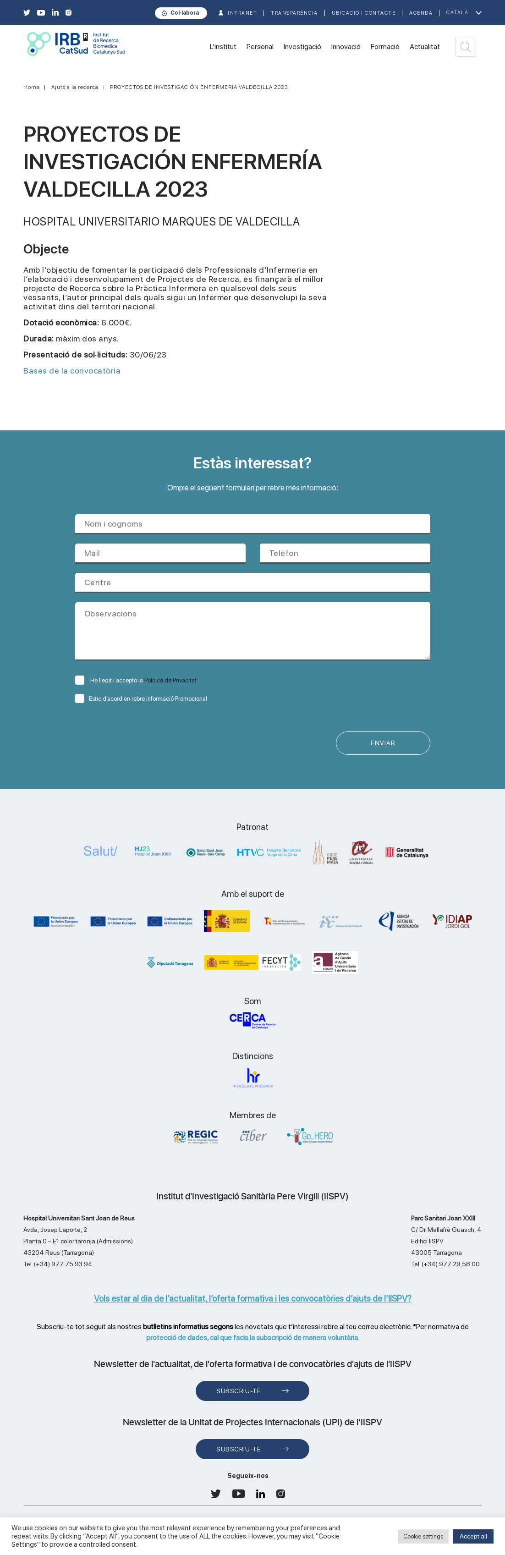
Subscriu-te (238, 1391)
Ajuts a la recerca (75, 87)
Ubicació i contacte (364, 13)
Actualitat (425, 46)
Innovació (346, 46)
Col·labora (184, 13)
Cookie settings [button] (423, 1536)
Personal (260, 46)
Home (31, 87)
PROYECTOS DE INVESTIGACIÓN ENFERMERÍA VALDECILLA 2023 (199, 87)
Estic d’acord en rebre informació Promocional (141, 698)
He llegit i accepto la (136, 680)
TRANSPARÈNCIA (294, 13)
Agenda (421, 13)
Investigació (302, 46)
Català (457, 13)
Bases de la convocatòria (72, 370)
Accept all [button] (473, 1536)
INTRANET (242, 13)
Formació (385, 46)
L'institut (223, 46)
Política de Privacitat (170, 680)
